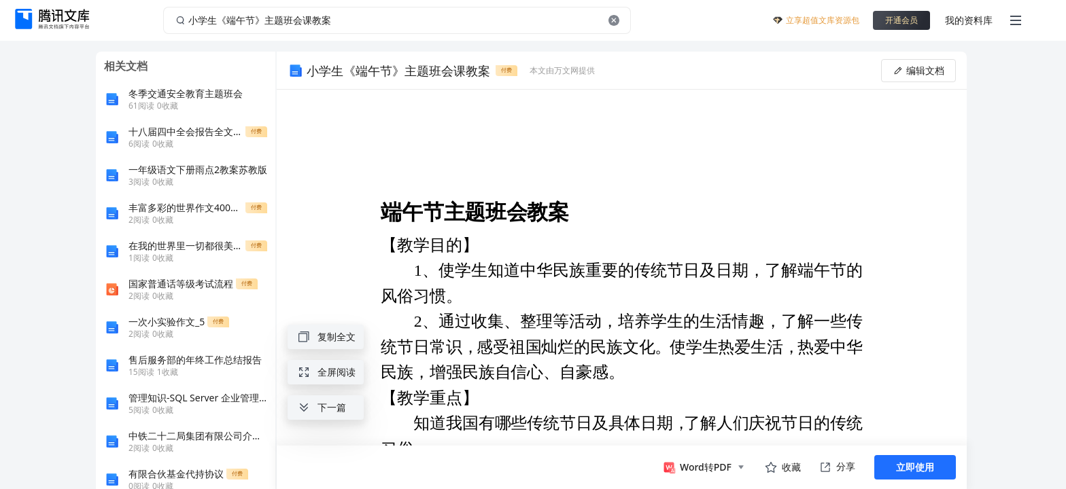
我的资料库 (969, 20)
